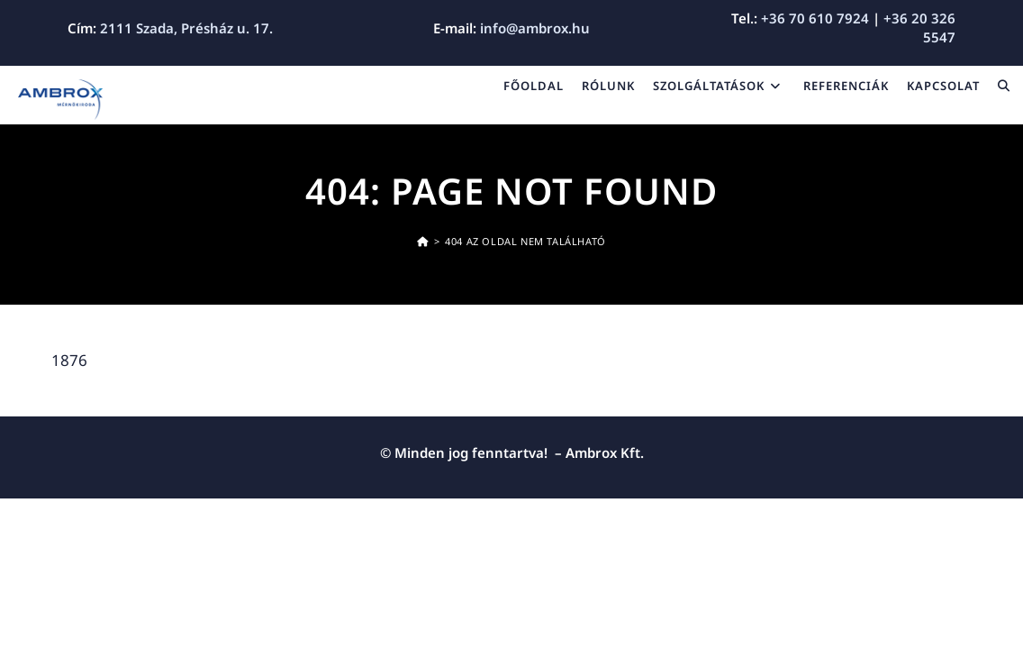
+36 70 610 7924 (815, 18)
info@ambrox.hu (535, 28)
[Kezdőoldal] (423, 241)
